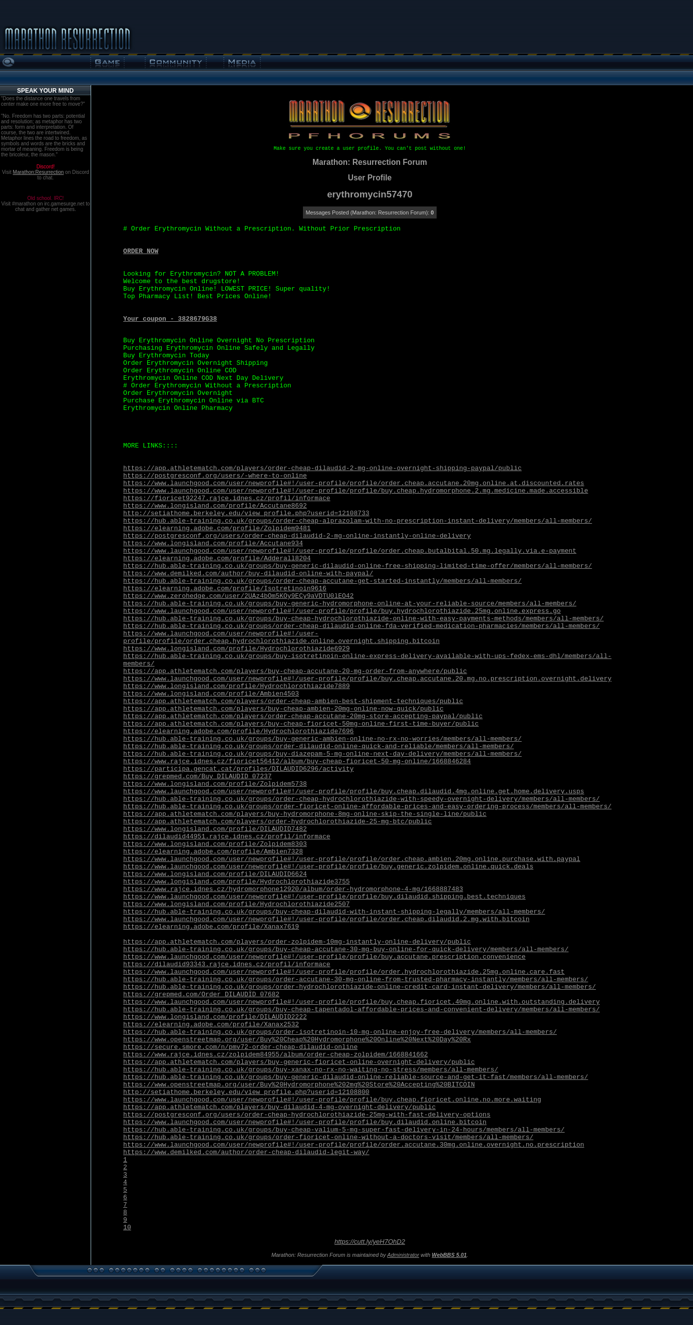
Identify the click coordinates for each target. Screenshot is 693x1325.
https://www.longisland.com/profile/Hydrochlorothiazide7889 (236, 686)
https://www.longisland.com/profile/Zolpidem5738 (215, 784)
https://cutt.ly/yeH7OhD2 (369, 1241)
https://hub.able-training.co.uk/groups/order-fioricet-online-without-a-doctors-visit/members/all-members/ (328, 1137)
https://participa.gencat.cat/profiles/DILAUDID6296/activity (238, 769)
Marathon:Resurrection (38, 172)
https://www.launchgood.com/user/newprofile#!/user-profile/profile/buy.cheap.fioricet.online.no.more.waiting (332, 1099)
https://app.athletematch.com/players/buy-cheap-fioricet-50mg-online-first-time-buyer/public (301, 724)
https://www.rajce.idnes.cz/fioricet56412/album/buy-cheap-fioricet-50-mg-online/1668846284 (297, 761)
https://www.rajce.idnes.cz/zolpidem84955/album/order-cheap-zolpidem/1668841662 (275, 1054)
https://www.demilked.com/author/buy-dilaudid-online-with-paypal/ (248, 573)
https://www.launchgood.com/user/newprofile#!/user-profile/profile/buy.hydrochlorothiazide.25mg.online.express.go (342, 611)
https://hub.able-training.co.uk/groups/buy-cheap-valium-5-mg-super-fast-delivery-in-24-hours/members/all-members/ (344, 1130)
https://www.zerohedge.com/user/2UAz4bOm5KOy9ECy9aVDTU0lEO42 (238, 596)
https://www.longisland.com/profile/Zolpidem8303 (215, 844)
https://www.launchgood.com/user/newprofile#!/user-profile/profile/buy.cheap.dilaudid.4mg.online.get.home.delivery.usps (353, 791)
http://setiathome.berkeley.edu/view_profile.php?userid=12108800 (246, 1092)
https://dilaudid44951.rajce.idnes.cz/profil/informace (226, 836)
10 (127, 1227)
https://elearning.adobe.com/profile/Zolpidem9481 (216, 528)
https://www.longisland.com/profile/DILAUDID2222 (215, 1017)
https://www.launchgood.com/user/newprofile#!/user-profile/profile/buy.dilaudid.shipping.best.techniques (324, 897)
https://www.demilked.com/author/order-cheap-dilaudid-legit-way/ (246, 1152)
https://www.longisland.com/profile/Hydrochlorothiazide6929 (236, 648)
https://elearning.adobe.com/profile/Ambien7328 (213, 851)
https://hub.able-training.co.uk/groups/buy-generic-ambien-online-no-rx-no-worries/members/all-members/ (322, 739)
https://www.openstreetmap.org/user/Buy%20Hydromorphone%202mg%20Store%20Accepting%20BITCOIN (299, 1084)
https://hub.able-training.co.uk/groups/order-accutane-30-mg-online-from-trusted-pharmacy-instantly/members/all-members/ (355, 979)
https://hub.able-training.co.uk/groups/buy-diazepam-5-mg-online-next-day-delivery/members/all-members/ (322, 754)
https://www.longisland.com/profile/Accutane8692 (215, 506)
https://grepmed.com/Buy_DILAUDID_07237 (197, 776)
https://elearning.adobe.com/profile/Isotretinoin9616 (224, 588)
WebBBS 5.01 (449, 1255)
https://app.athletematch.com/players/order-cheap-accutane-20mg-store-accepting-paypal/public (303, 716)
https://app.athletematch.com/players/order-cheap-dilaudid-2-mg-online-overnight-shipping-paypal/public (322, 468)
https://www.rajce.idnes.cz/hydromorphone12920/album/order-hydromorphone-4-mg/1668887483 (293, 889)
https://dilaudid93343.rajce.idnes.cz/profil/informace (226, 964)
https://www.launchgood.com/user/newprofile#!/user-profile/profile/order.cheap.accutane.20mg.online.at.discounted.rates (353, 483)
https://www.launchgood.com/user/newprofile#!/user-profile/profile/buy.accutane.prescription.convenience (324, 957)
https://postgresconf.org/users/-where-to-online (215, 476)
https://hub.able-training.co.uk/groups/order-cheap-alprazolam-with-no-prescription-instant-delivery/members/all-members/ (357, 521)
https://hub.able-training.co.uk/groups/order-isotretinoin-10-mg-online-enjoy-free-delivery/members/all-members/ (340, 1032)
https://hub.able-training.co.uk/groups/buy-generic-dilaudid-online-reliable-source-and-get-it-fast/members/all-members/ (355, 1077)
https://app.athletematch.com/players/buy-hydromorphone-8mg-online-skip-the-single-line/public (305, 814)
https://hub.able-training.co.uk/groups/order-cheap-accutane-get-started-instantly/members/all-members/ (322, 581)
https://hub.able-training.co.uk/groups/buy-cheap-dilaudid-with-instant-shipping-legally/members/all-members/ (334, 912)
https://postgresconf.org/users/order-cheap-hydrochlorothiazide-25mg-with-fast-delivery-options (306, 1115)
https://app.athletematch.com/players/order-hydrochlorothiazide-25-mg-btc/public (277, 821)
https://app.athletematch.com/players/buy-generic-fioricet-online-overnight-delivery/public (299, 1062)
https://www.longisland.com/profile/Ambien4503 (211, 694)
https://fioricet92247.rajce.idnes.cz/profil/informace (226, 498)
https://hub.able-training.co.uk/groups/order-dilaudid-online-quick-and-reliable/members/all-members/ (318, 746)
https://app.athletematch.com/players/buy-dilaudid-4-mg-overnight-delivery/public (279, 1107)
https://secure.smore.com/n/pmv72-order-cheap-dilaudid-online (240, 1047)
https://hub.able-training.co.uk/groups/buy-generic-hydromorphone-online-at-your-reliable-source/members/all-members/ (349, 603)
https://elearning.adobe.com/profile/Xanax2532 (211, 1024)
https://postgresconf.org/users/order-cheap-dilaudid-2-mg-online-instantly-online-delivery (297, 536)
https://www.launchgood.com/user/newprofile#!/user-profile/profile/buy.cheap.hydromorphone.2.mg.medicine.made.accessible (355, 491)
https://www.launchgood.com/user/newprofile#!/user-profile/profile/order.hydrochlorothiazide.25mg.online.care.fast (344, 972)
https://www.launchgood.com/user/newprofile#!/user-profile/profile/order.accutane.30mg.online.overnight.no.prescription (353, 1145)
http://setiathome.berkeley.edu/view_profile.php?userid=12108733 (246, 513)
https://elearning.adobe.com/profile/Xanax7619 (211, 927)
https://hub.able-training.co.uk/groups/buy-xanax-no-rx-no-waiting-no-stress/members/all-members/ (310, 1069)
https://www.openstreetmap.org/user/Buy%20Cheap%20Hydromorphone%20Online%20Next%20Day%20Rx (297, 1039)
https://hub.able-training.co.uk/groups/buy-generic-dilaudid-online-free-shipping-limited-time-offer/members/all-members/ (357, 566)
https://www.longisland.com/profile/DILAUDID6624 (215, 874)
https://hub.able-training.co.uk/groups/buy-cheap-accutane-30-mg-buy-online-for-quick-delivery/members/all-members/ (345, 949)
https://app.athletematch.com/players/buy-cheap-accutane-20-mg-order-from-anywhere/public (295, 671)
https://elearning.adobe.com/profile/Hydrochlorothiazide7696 (238, 731)
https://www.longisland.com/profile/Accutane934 (213, 543)
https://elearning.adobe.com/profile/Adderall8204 (216, 558)
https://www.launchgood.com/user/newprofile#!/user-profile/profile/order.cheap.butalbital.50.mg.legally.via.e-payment (349, 551)
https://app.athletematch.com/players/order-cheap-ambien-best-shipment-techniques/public (293, 701)
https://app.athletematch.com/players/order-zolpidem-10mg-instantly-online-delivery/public (297, 942)
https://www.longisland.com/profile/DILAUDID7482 (215, 829)
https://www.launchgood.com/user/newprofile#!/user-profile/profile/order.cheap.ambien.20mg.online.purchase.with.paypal (351, 859)
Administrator (403, 1255)
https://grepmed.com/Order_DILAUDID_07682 (201, 994)
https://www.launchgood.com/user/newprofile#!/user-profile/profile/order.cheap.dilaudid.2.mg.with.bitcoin (326, 919)
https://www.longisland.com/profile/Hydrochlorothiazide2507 (236, 904)
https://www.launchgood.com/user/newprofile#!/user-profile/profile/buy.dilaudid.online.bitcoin (305, 1122)
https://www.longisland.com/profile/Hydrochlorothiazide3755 (236, 882)
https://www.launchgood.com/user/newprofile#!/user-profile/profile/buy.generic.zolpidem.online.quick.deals (328, 866)
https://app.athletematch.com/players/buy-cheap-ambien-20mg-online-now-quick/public (283, 709)
